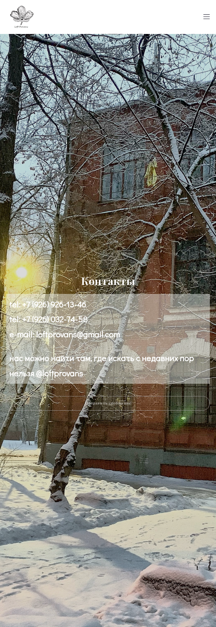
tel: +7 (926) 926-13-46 (47, 304)
